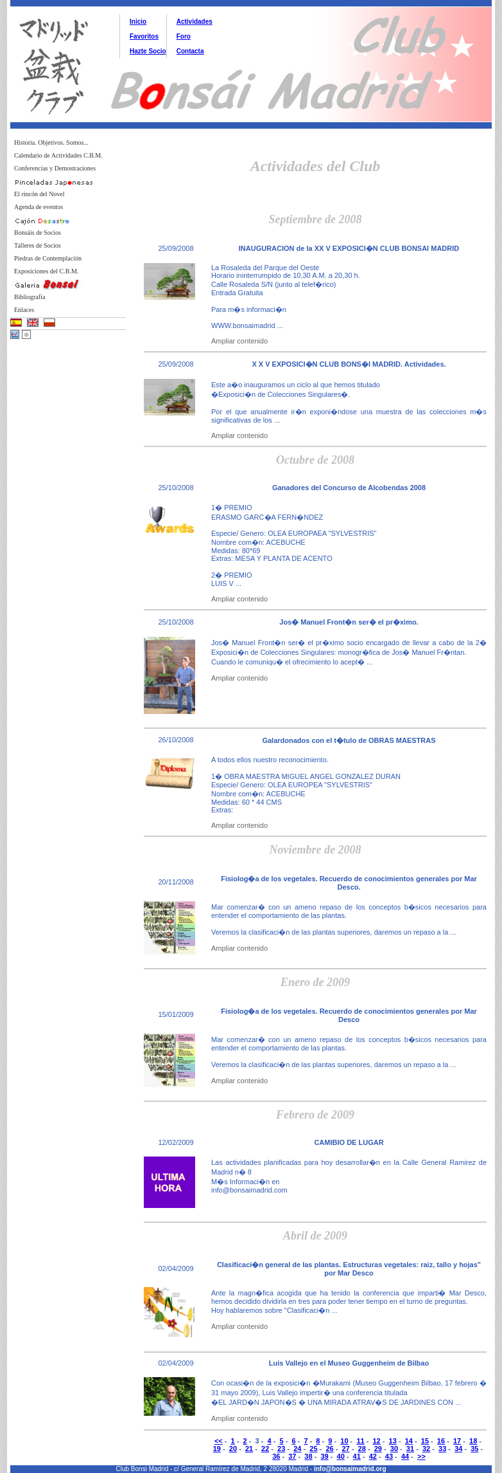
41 (357, 1456)
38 (308, 1456)
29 (378, 1448)
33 (442, 1448)
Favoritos (144, 36)
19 (217, 1448)
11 (360, 1441)
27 (345, 1448)
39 (324, 1456)
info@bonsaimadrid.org (350, 1468)
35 (474, 1448)
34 (458, 1448)
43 (389, 1456)
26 (329, 1448)
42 (373, 1456)
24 (297, 1448)
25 (313, 1448)
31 (410, 1448)
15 (425, 1441)
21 (249, 1448)
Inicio (138, 21)
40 (341, 1456)
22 (265, 1448)
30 (394, 1448)
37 (292, 1456)
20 (233, 1448)
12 (376, 1441)
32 (426, 1448)
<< (218, 1441)
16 (441, 1441)
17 (457, 1441)
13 (393, 1441)
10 (344, 1441)
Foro (184, 36)
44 (405, 1456)
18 (473, 1441)
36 (276, 1456)
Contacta (190, 51)
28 (362, 1448)
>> (421, 1456)
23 (281, 1448)
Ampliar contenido (239, 341)
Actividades (194, 21)
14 (409, 1441)
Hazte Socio (148, 51)
